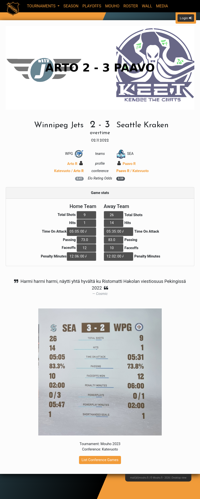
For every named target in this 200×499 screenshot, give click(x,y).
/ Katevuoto (132, 171)
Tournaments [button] (42, 6)
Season (71, 6)
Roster (130, 6)
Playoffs (91, 6)
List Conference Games (99, 460)
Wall (147, 6)
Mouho (112, 6)
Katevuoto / (69, 171)
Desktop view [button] (179, 477)
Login (186, 18)
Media (162, 6)
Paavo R (126, 164)
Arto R (74, 164)
